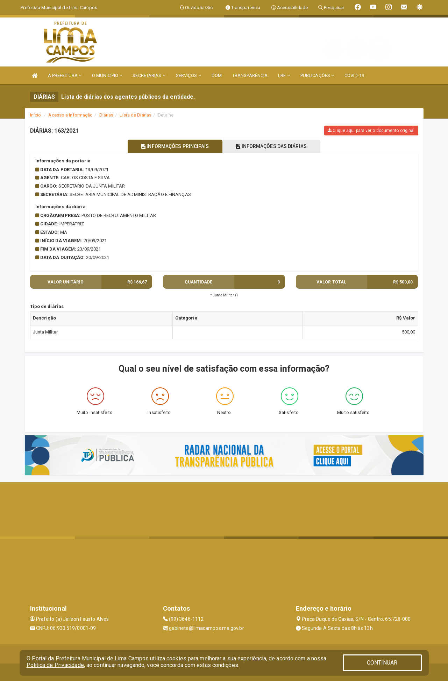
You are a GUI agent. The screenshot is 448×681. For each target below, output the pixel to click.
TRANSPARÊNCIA (250, 75)
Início (35, 115)
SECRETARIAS (149, 75)
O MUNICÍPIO (107, 75)
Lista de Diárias (135, 115)
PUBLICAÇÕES (317, 75)
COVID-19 (354, 75)
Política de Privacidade (55, 665)
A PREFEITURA (64, 75)
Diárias (106, 115)
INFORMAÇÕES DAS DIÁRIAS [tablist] (272, 146)
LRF (284, 75)
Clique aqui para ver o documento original (371, 130)
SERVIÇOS (188, 75)
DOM (217, 75)
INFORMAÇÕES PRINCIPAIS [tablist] (174, 146)
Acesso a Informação (70, 115)
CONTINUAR (382, 662)
